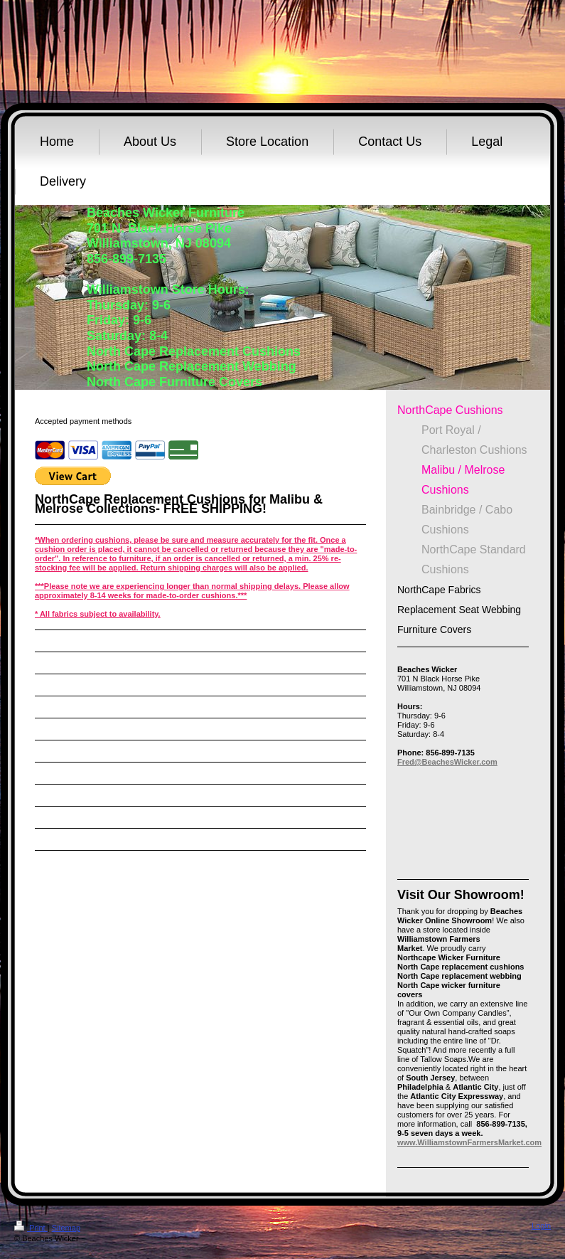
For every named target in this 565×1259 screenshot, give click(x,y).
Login (541, 1225)
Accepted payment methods (83, 421)
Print (31, 1227)
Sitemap (66, 1227)
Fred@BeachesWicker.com (447, 762)
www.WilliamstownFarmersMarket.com (469, 1142)
